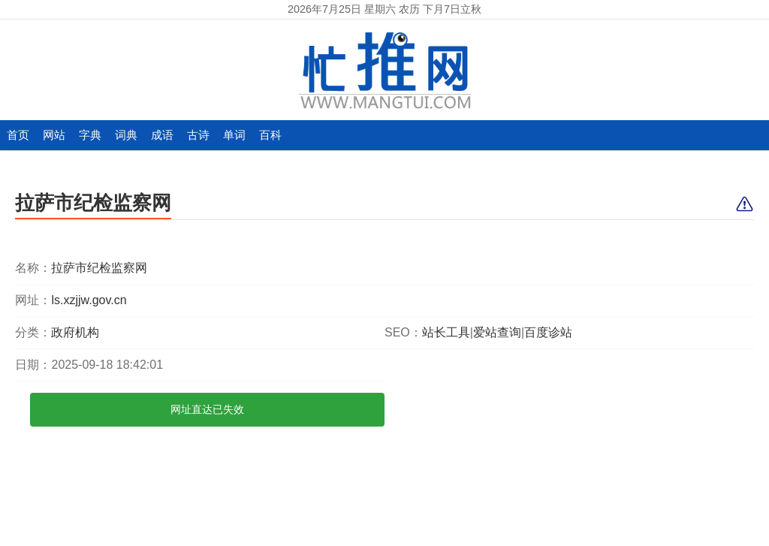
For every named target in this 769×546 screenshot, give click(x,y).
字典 (90, 134)
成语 (162, 134)
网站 (54, 134)
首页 (18, 134)
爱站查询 (497, 332)
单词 (234, 134)
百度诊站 (548, 332)
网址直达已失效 (207, 409)
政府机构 (75, 332)
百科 (270, 134)
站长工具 (446, 332)
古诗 (198, 134)
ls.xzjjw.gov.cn (88, 300)
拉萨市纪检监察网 (93, 203)
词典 (126, 134)
